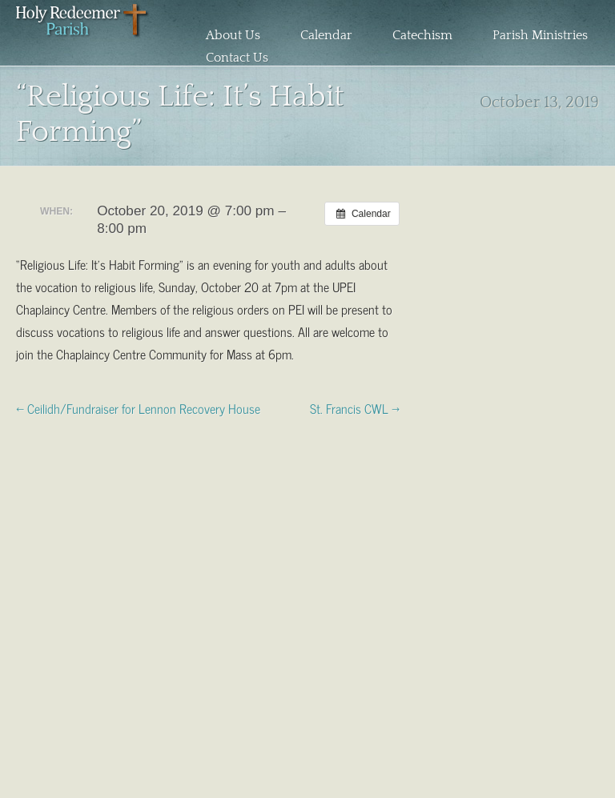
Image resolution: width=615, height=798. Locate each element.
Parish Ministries (540, 35)
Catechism (422, 35)
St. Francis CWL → (355, 407)
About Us (233, 35)
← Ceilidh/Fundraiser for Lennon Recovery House (138, 407)
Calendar (326, 35)
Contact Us (237, 57)
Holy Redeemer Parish (83, 37)
